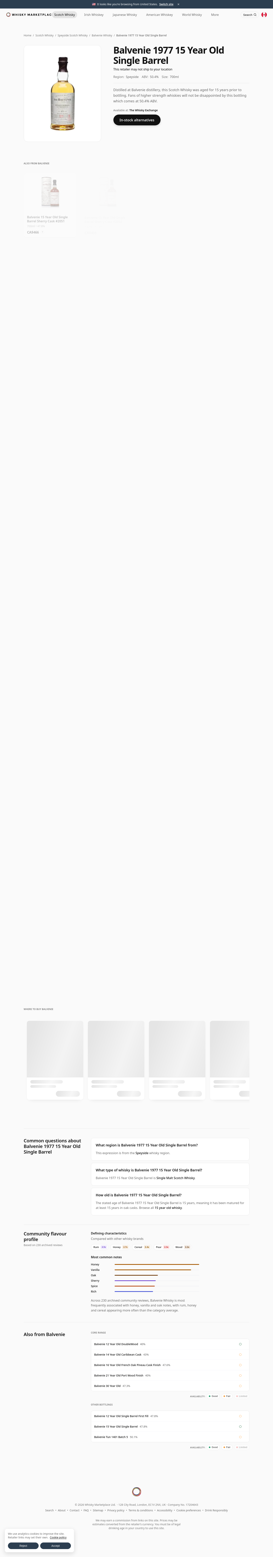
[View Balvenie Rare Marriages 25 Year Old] (108, 960)
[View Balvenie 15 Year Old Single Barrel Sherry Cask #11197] (50, 547)
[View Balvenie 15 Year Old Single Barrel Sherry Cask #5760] (108, 341)
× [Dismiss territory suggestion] (178, 4)
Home (27, 35)
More (215, 15)
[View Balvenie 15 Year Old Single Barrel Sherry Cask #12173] (50, 478)
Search (49, 1510)
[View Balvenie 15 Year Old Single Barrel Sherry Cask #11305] (223, 478)
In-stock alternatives (137, 120)
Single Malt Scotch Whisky (175, 1178)
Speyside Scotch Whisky (73, 35)
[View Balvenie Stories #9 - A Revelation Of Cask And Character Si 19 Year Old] (165, 891)
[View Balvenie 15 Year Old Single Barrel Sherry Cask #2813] (165, 547)
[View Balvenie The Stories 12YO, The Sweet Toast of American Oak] (165, 616)
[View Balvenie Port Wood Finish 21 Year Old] (108, 822)
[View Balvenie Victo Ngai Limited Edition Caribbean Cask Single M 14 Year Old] (50, 685)
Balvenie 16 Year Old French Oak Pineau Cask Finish (127, 1365)
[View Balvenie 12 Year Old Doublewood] (223, 616)
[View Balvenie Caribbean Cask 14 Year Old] (50, 754)
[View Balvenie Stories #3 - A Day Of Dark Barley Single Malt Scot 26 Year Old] (165, 960)
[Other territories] (264, 14)
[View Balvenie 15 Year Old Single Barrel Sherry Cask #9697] (165, 410)
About (62, 1510)
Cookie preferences (188, 1510)
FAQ (86, 1510)
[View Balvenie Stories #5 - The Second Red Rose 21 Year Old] (223, 891)
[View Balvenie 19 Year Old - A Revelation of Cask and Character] (50, 960)
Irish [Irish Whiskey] (94, 14)
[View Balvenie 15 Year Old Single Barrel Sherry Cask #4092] (165, 341)
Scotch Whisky (45, 35)
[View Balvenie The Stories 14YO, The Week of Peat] (165, 754)
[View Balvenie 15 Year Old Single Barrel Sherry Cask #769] (165, 203)
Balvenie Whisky (102, 35)
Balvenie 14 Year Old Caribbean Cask (117, 1354)
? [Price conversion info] (42, 230)
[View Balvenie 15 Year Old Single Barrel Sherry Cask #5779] (108, 547)
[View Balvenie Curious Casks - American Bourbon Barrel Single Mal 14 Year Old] (165, 685)
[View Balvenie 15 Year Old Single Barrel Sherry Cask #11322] (50, 410)
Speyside (141, 1153)
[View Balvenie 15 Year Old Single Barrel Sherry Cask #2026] (223, 410)
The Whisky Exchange (143, 110)
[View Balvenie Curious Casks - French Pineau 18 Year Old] (165, 822)
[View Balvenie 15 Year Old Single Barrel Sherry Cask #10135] (108, 272)
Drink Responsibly (216, 1510)
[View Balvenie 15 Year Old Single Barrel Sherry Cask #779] (165, 272)
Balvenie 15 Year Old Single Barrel (116, 1426)
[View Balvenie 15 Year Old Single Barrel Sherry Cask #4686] (223, 272)
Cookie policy (58, 1537)
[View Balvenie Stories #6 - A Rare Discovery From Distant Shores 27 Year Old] (223, 960)
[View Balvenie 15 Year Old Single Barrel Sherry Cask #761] (108, 478)
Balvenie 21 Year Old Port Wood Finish (118, 1375)
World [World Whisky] (192, 14)
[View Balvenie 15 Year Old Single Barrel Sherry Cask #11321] (165, 478)
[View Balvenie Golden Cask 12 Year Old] (108, 685)
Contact (75, 1510)
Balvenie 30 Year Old (107, 1386)
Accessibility (164, 1510)
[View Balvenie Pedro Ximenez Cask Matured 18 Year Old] (50, 891)
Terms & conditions (140, 1510)
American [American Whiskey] (159, 14)
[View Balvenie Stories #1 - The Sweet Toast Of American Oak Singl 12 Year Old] (223, 547)
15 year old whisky (168, 1208)
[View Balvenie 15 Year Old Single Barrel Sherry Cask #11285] (223, 341)
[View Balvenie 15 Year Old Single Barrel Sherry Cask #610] (50, 272)
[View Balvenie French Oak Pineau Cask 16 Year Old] (223, 754)
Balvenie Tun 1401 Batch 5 (111, 1437)
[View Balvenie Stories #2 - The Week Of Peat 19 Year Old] (223, 822)
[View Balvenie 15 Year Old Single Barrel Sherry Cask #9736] (108, 410)
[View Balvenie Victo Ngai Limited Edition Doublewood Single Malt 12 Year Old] (108, 616)
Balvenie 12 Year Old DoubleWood (116, 1344)
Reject (23, 1545)
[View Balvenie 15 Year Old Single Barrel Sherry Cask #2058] (108, 203)
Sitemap (98, 1510)
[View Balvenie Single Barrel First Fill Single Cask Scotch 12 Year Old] (108, 754)
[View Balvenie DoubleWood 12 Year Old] (50, 616)
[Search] (250, 15)
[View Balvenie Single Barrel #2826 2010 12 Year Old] (50, 822)
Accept (55, 1545)
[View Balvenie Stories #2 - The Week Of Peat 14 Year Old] (223, 685)
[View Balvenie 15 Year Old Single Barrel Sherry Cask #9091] (50, 341)
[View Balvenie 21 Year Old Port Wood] (108, 891)
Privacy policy (115, 1510)
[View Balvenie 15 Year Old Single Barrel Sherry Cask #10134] (223, 203)
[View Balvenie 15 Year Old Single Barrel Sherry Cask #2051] (50, 203)
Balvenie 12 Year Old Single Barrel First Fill (121, 1416)
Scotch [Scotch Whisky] (64, 14)
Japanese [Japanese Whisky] (125, 14)
